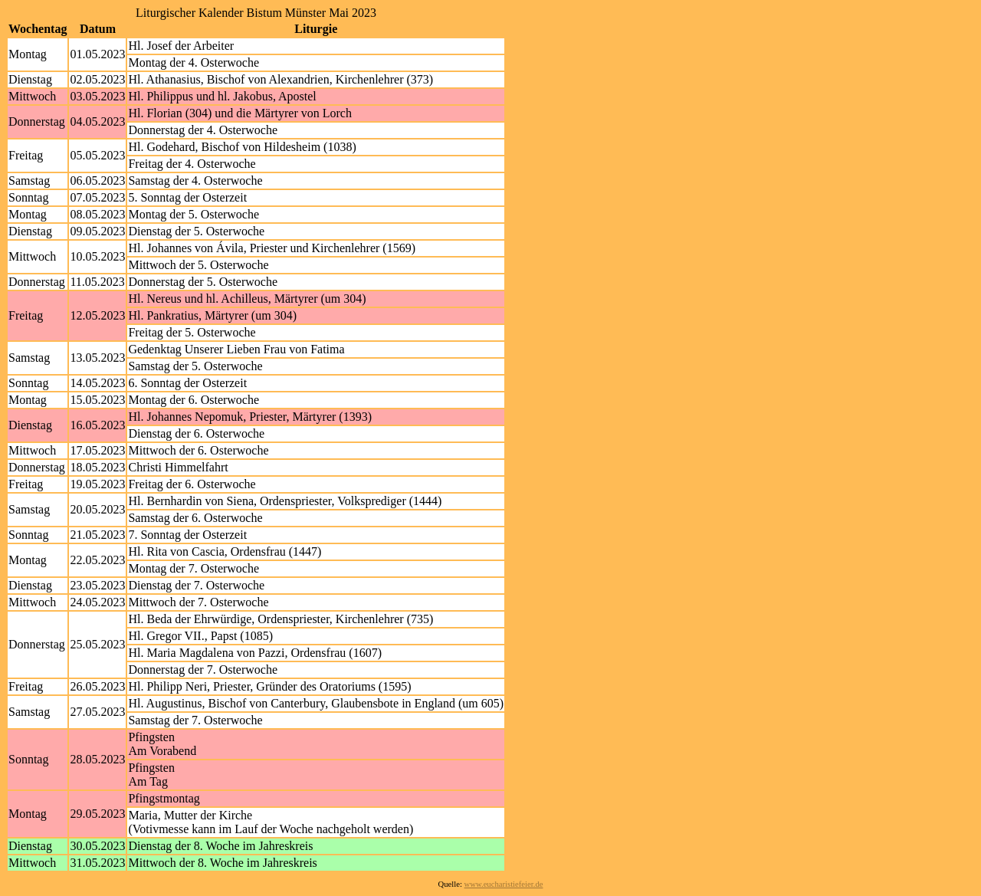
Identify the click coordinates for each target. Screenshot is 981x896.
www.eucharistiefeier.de (503, 884)
